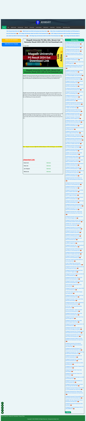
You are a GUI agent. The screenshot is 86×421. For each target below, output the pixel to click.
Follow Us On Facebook (11, 39)
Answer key (20, 27)
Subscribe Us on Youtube (11, 44)
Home (4, 27)
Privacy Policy (22, 416)
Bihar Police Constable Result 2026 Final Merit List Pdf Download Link (68, 31)
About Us (6, 416)
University (32, 27)
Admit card (13, 27)
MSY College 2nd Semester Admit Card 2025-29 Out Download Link (63, 33)
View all (68, 412)
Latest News (38, 27)
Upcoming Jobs (66, 27)
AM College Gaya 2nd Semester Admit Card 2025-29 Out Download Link (42, 35)
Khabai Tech (56, 419)
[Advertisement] (43, 10)
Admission (45, 27)
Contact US (11, 416)
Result (26, 27)
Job (8, 27)
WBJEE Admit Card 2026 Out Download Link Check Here (37, 31)
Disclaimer (16, 416)
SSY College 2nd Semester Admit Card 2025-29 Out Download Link (31, 33)
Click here (48, 162)
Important (52, 27)
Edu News (58, 27)
